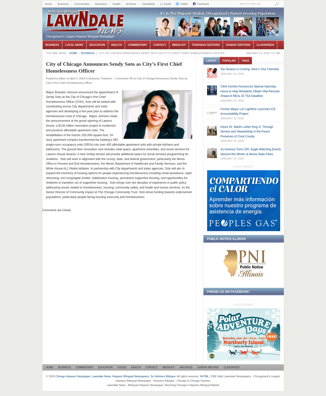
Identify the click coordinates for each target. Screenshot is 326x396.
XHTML (204, 376)
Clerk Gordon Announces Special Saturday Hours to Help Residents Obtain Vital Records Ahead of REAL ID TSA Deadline (250, 91)
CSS (214, 376)
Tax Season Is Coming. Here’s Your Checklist (250, 69)
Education (101, 3)
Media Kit (179, 44)
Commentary (81, 3)
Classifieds (148, 3)
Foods (122, 367)
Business (63, 3)
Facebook (203, 3)
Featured (106, 78)
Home (48, 3)
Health (116, 3)
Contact (159, 44)
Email (167, 3)
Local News (74, 44)
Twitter (184, 3)
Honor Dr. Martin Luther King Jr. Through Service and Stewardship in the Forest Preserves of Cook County (247, 131)
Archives (131, 3)
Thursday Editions (206, 44)
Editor (62, 78)
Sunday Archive (208, 367)
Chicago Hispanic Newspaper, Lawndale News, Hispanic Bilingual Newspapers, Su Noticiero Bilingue (85, 15)
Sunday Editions (238, 44)
